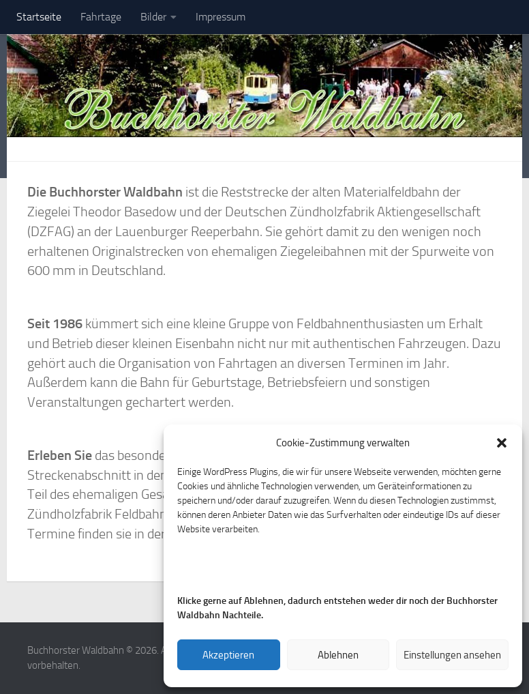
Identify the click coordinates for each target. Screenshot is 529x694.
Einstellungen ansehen (452, 655)
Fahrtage (100, 16)
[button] (502, 443)
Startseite (38, 16)
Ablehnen (338, 655)
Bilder (153, 16)
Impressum (220, 16)
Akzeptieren (228, 655)
